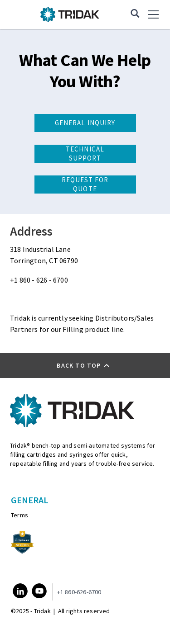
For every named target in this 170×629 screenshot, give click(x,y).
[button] (85, 365)
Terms (19, 515)
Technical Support (85, 153)
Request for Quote (85, 184)
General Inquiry (85, 122)
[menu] (153, 14)
